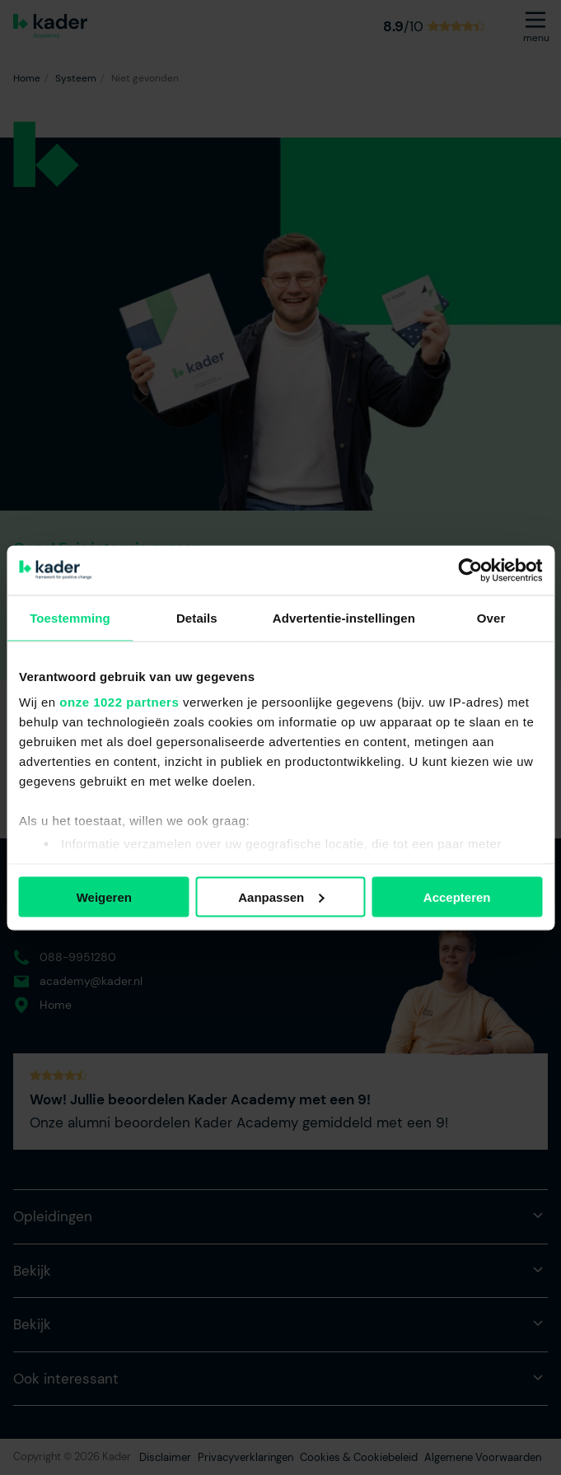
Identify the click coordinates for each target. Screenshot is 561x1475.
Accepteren (457, 896)
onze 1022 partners (119, 702)
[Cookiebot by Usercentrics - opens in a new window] (470, 570)
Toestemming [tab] (70, 617)
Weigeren (104, 896)
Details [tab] (196, 617)
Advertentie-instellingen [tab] (344, 617)
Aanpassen (281, 896)
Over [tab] (491, 617)
